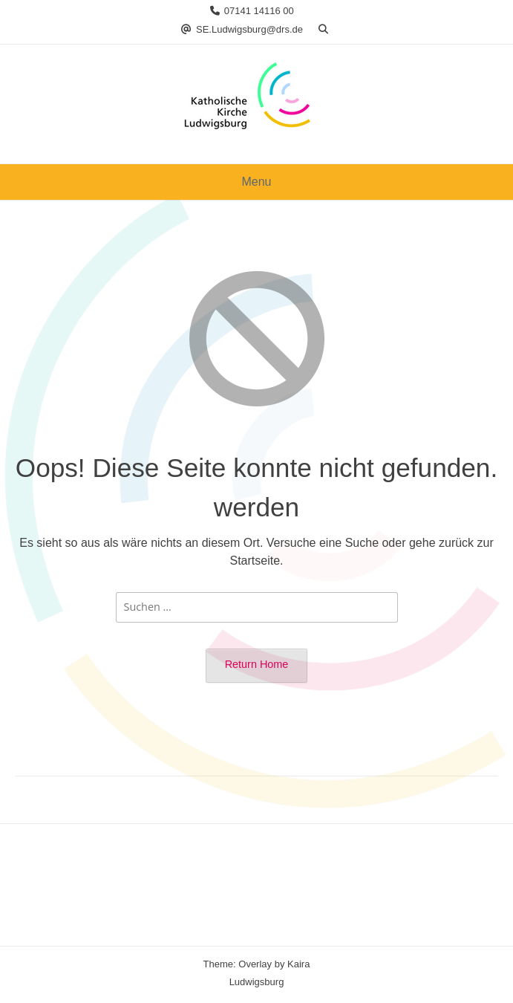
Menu (256, 181)
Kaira (298, 964)
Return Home (257, 664)
